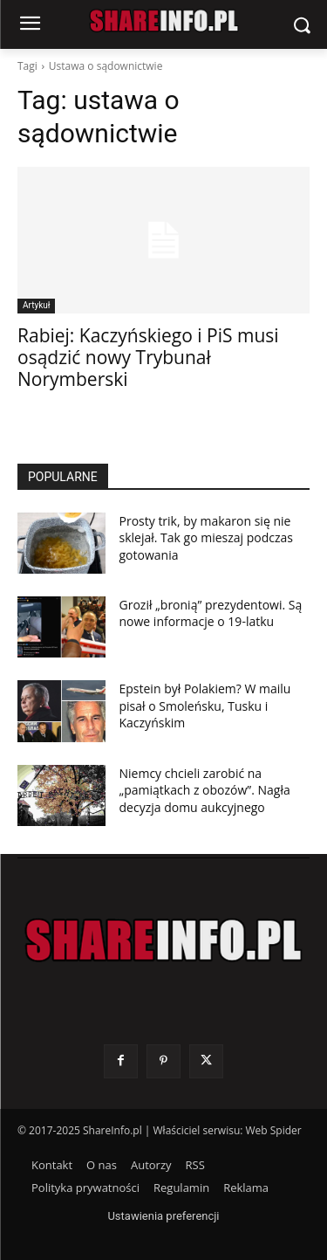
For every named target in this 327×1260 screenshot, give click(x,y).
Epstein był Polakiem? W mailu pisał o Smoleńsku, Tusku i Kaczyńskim (205, 705)
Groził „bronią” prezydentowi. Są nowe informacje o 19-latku (211, 613)
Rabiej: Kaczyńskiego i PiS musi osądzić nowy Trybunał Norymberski (148, 357)
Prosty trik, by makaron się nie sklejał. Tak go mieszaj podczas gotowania (206, 538)
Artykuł (36, 305)
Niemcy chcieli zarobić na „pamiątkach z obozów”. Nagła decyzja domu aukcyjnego (204, 790)
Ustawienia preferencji (163, 1215)
